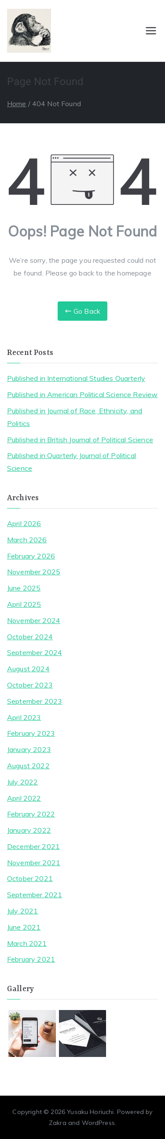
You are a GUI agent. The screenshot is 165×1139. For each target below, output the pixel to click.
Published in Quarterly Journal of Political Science (71, 462)
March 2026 (27, 539)
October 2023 (30, 685)
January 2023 (29, 749)
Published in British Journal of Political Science (80, 439)
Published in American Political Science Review (82, 394)
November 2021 (33, 862)
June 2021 (23, 927)
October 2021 (30, 878)
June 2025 (23, 588)
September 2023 (34, 701)
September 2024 (34, 652)
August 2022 (28, 765)
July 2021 (22, 910)
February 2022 (31, 813)
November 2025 (33, 571)
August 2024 (28, 668)
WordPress (98, 1123)
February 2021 (31, 959)
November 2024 (33, 620)
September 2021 (34, 894)
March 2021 (27, 943)
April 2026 (24, 523)
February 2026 (31, 556)
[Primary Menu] (151, 31)
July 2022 (22, 781)
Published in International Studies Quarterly (76, 378)
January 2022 (29, 830)
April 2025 (24, 604)
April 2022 (24, 798)
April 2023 (24, 717)
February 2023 (31, 733)
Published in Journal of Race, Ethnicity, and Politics (74, 417)
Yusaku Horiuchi (90, 1112)
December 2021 (33, 846)
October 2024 (30, 636)
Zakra (57, 1123)
